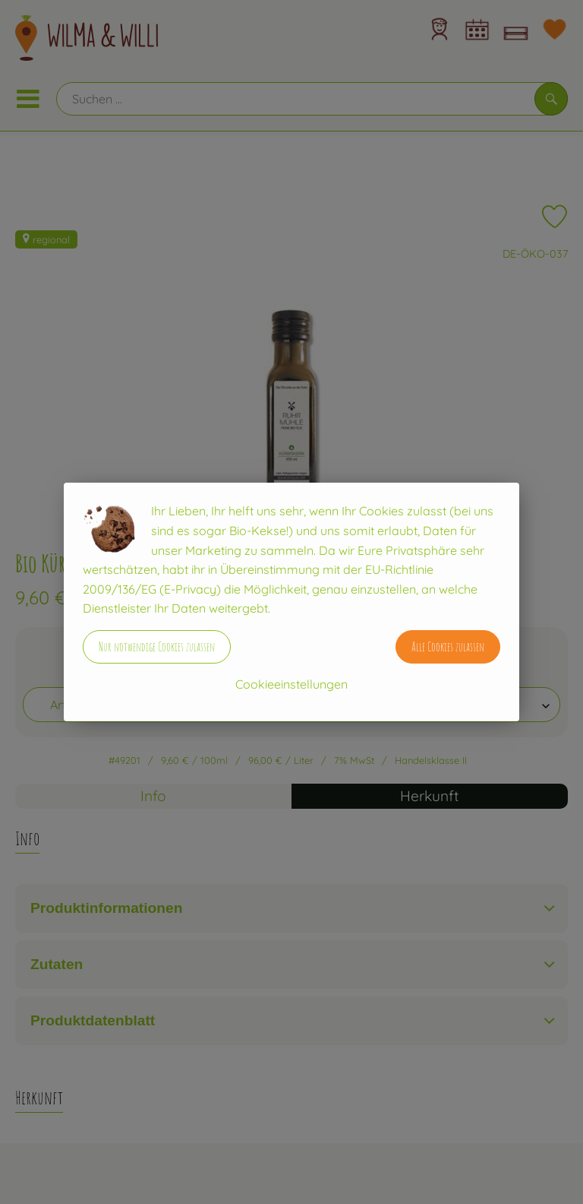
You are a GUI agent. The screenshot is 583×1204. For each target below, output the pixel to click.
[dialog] (291, 602)
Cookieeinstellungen (291, 684)
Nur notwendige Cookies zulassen (157, 646)
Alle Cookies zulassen (447, 646)
